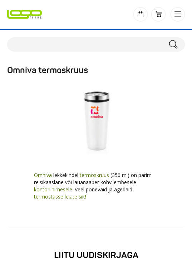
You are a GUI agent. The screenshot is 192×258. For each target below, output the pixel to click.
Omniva (43, 175)
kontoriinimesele (53, 189)
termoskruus (95, 175)
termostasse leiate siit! (60, 196)
